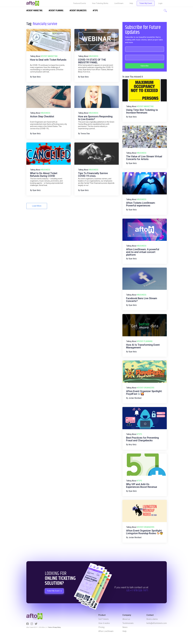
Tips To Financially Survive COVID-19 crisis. (93, 174)
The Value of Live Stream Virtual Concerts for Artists (144, 158)
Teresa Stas (85, 133)
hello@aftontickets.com (156, 623)
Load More (36, 206)
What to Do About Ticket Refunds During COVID (43, 174)
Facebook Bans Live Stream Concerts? (141, 299)
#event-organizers (145, 388)
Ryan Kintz (37, 77)
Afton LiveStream (105, 631)
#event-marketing (49, 56)
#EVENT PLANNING (56, 10)
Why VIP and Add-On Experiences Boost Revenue (141, 485)
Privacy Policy (57, 627)
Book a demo (152, 619)
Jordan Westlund (135, 398)
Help (131, 3)
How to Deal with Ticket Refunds (48, 59)
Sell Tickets (103, 619)
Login (160, 3)
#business (93, 56)
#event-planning (144, 341)
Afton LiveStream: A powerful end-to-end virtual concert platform (142, 252)
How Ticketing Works (100, 3)
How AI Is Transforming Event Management (143, 346)
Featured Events (79, 3)
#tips (139, 434)
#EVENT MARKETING (34, 10)
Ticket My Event (145, 3)
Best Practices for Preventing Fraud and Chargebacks (142, 439)
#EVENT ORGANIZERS (78, 10)
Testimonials (128, 623)
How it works (104, 623)
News (124, 627)
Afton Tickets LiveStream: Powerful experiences (140, 204)
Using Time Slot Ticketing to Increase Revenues (142, 111)
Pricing (101, 627)
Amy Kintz (132, 444)
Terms (50, 627)
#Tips (95, 10)
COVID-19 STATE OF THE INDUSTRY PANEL (92, 61)
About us (126, 619)
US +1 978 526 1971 (137, 590)
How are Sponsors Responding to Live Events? (95, 118)
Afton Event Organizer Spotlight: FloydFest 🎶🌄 (144, 392)
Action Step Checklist (42, 116)
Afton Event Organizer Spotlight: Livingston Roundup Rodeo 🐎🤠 (144, 532)
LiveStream (118, 3)
